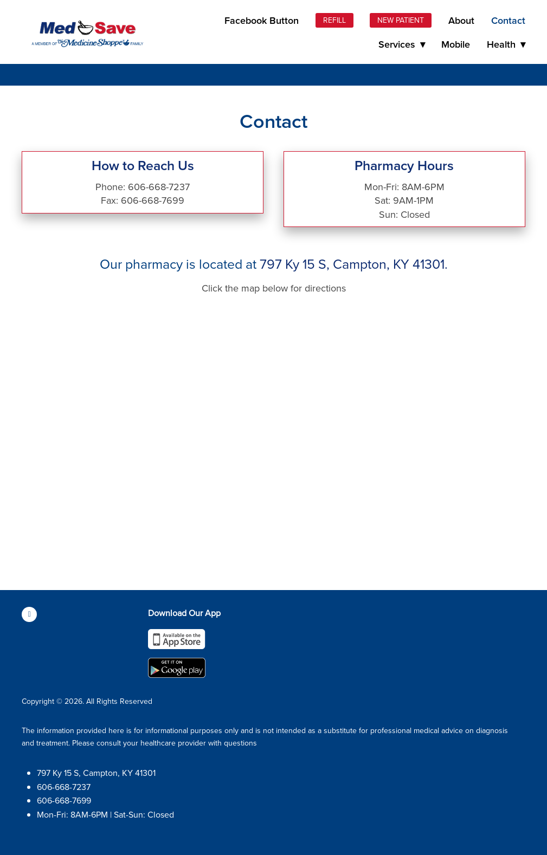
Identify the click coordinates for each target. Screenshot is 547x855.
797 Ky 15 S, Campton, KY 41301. (354, 263)
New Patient (400, 20)
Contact (508, 20)
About (461, 20)
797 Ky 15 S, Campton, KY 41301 (96, 773)
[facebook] (29, 614)
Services (401, 44)
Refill (334, 20)
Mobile (455, 44)
